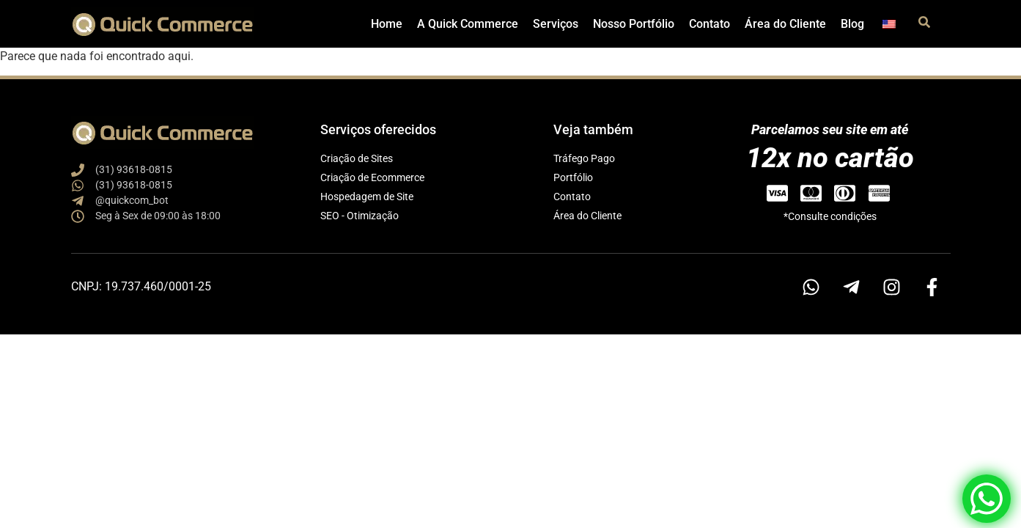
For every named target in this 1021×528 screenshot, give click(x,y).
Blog (852, 24)
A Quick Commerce (467, 24)
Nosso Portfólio (633, 24)
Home (386, 24)
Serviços (555, 24)
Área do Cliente (785, 24)
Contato (709, 24)
